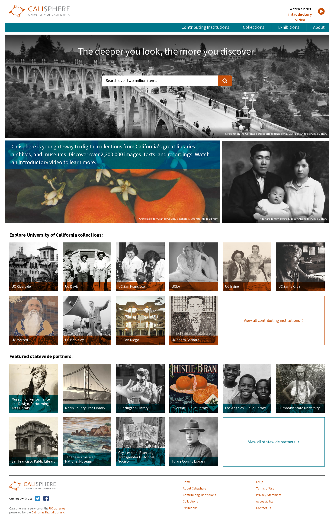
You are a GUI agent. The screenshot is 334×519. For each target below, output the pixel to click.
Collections (253, 27)
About (319, 27)
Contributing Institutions (205, 27)
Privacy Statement (268, 495)
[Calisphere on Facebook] (46, 498)
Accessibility (264, 501)
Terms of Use (265, 488)
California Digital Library (48, 512)
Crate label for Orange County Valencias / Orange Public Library (178, 219)
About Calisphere (194, 488)
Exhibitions (288, 27)
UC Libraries (57, 508)
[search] (225, 80)
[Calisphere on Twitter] (37, 498)
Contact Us (263, 508)
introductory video (300, 17)
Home (187, 482)
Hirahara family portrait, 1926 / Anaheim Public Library (293, 219)
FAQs (259, 482)
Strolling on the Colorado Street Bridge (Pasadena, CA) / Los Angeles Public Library (276, 134)
